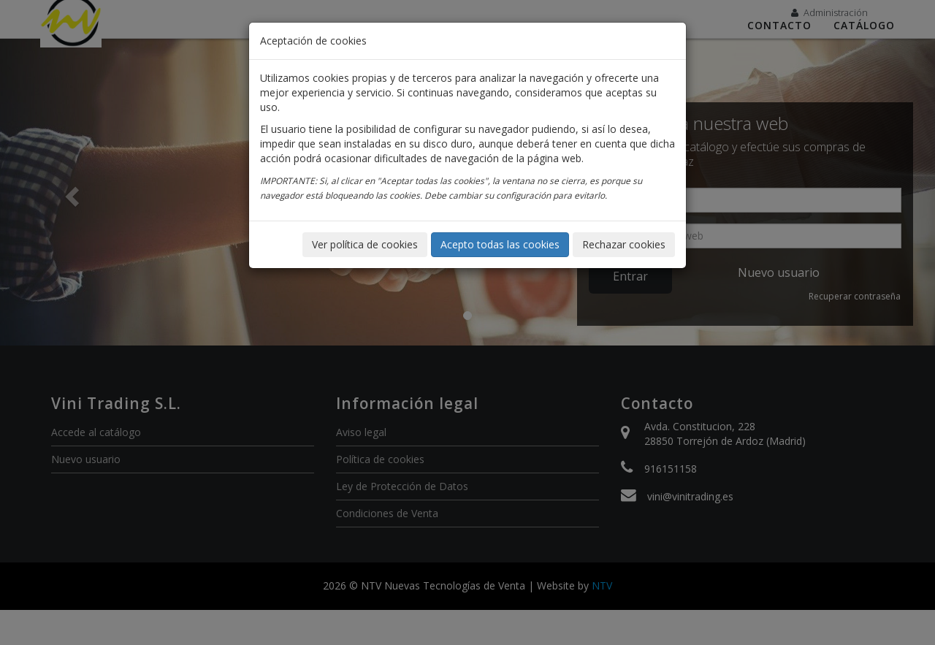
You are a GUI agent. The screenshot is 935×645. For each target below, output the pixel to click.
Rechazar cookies (623, 244)
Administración (829, 12)
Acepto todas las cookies (500, 244)
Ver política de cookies (365, 244)
